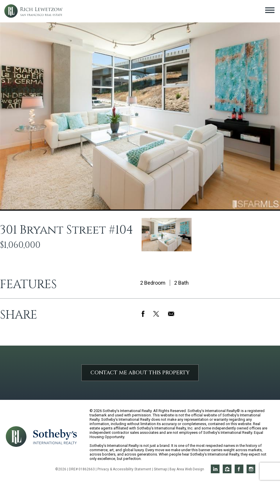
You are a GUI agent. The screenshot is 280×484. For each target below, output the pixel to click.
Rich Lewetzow (33, 11)
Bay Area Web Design (187, 469)
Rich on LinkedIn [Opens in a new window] (215, 469)
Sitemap (160, 469)
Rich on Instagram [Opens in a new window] (251, 469)
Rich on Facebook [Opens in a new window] (239, 469)
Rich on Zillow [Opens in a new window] (227, 469)
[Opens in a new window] (55, 436)
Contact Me (140, 372)
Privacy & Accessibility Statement (124, 469)
